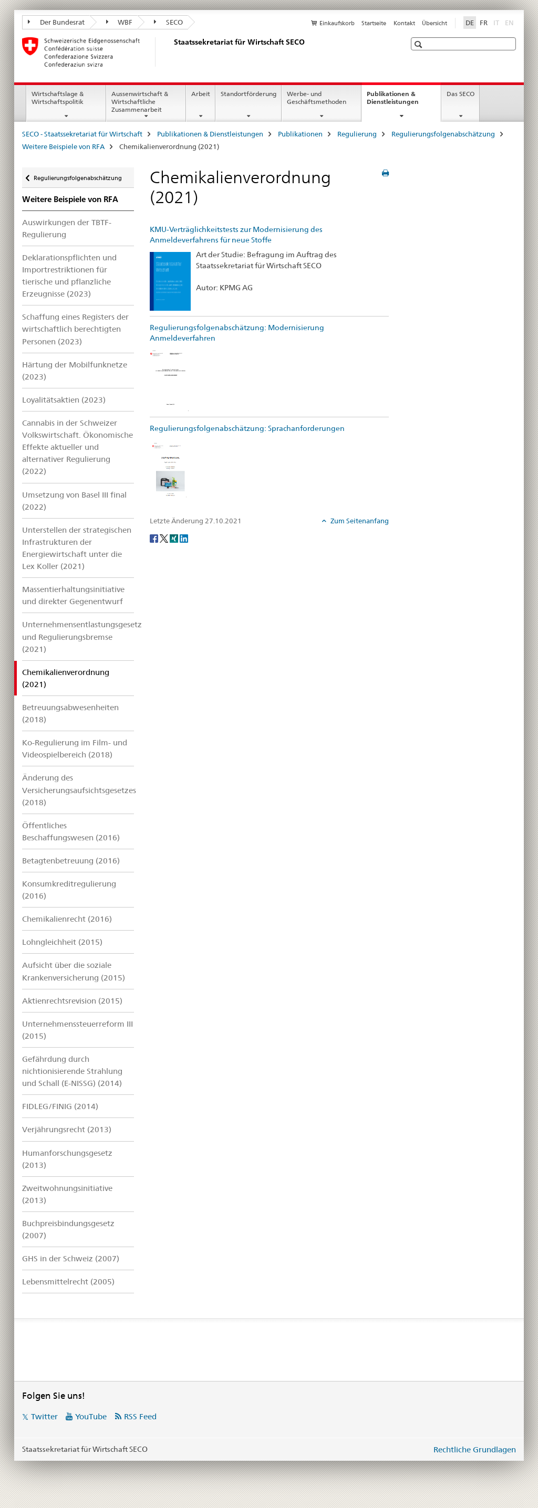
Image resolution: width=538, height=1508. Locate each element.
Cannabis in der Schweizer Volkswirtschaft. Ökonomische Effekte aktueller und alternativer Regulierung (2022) (77, 447)
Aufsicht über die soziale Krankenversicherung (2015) (73, 971)
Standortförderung (248, 94)
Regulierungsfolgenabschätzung (443, 134)
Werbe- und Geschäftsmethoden (316, 98)
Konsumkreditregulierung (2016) (69, 890)
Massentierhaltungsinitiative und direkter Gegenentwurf (73, 595)
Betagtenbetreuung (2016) (71, 861)
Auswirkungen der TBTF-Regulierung (66, 228)
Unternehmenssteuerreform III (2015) (77, 1030)
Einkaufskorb (337, 23)
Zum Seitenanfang (359, 520)
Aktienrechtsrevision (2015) (72, 1001)
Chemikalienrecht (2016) (67, 919)
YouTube (91, 1416)
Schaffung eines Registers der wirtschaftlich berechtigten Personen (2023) (75, 329)
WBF (119, 22)
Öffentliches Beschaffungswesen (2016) (71, 831)
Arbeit (200, 94)
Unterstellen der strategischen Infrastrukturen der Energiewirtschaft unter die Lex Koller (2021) (76, 548)
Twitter (44, 1416)
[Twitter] (165, 538)
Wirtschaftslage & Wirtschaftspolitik (58, 98)
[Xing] (175, 538)
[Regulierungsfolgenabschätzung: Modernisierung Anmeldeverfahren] (170, 380)
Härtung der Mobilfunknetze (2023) (74, 371)
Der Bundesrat (56, 22)
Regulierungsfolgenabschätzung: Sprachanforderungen (247, 428)
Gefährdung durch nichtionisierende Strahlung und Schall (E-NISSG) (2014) (72, 1071)
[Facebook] (155, 538)
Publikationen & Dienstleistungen (404, 101)
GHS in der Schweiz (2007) (70, 1258)
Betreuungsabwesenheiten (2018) (70, 713)
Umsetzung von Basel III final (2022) (74, 501)
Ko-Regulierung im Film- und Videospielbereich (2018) (74, 748)
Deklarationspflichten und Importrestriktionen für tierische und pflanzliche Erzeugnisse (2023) (69, 275)
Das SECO (460, 94)
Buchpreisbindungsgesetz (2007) (68, 1229)
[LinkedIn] (184, 538)
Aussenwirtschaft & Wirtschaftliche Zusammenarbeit (139, 101)
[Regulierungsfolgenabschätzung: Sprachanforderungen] (170, 469)
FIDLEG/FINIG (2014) (60, 1106)
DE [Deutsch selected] (469, 22)
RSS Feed (140, 1416)
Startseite (373, 23)
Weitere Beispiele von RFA (63, 146)
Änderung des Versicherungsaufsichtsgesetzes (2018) (78, 790)
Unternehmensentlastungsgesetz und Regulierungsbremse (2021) (78, 636)
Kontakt (404, 23)
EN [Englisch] (510, 22)
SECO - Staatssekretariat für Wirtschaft (82, 134)
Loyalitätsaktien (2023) (64, 400)
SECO (168, 22)
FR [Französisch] (484, 22)
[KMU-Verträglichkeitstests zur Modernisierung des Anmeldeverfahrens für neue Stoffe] (170, 281)
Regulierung (357, 134)
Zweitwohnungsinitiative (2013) (67, 1194)
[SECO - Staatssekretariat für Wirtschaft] (172, 52)
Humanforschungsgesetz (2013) (67, 1159)
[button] (419, 44)
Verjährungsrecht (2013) (66, 1129)
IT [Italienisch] (497, 22)
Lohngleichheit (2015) (62, 942)
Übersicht (434, 23)
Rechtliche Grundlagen (474, 1449)
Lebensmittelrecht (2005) (68, 1281)
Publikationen (300, 134)
